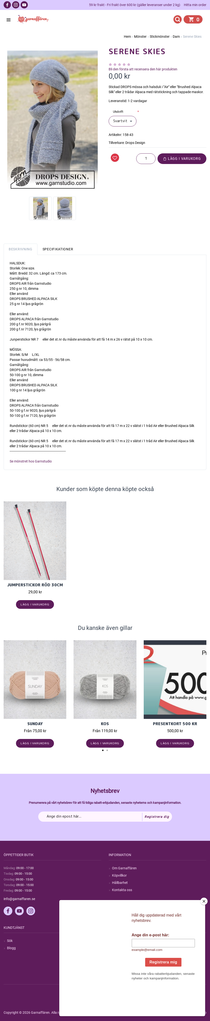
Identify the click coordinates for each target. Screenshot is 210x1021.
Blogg (11, 948)
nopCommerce (123, 1012)
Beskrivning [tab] (20, 249)
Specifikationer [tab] (58, 249)
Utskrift (118, 111)
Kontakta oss (122, 890)
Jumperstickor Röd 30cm (35, 585)
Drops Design (135, 143)
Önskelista (120, 970)
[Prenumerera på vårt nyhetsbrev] (105, 816)
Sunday (35, 723)
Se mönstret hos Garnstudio (31, 461)
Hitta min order (195, 5)
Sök (10, 941)
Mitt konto (120, 941)
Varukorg (119, 963)
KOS (105, 723)
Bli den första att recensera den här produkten (143, 69)
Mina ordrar (121, 948)
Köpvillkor (119, 875)
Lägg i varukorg (182, 158)
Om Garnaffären (124, 868)
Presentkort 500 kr (175, 723)
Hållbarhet (120, 883)
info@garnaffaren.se (19, 899)
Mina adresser (122, 955)
